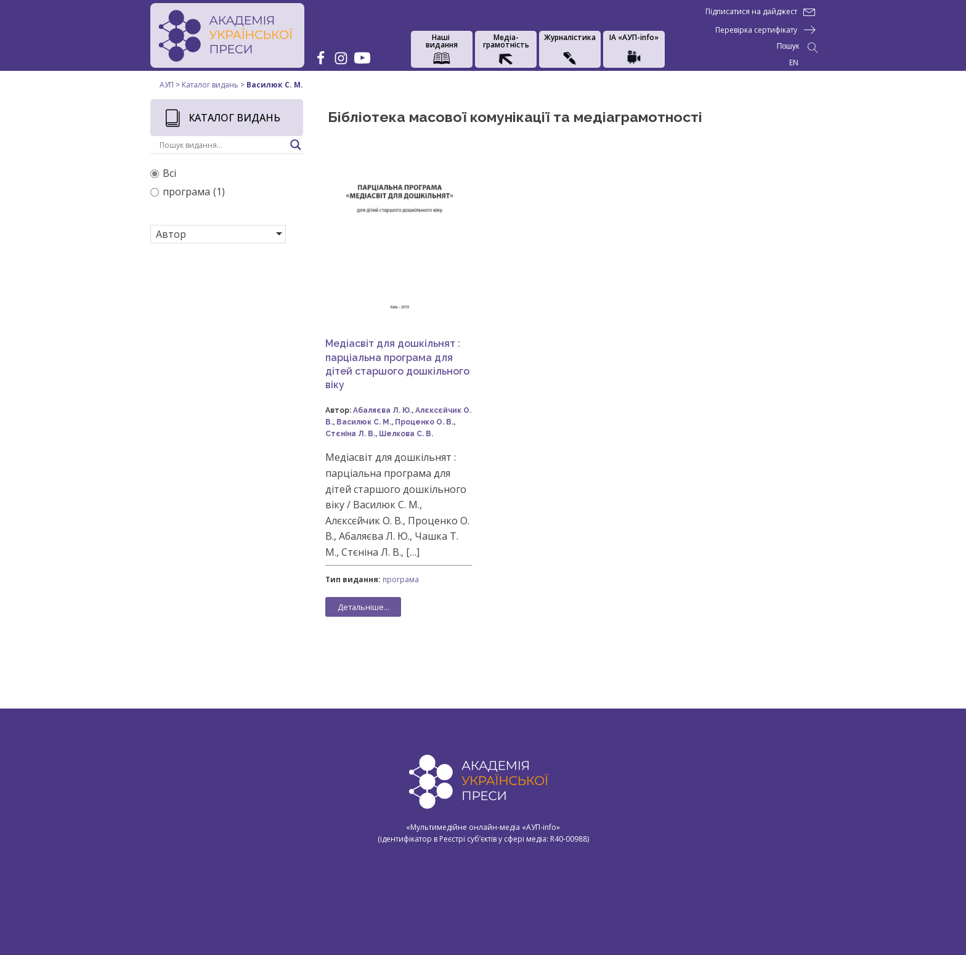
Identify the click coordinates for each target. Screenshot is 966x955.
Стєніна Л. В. (350, 433)
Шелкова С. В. (406, 433)
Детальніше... (363, 606)
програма (401, 579)
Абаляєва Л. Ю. (382, 410)
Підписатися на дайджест (751, 11)
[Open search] (797, 48)
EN (793, 62)
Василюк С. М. (363, 422)
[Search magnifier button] (295, 144)
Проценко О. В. (424, 422)
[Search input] (222, 144)
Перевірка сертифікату (756, 30)
